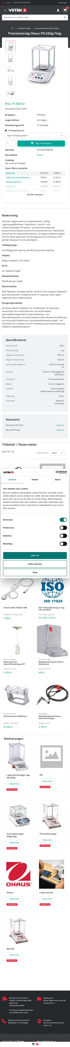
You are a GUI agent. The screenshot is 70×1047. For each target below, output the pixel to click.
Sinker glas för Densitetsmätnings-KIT (14, 662)
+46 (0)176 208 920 (21, 3)
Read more (14, 783)
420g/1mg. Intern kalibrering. (18, 191)
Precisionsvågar (24, 28)
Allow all (35, 555)
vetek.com (47, 1024)
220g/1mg (10, 173)
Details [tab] (35, 479)
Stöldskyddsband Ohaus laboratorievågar (50, 716)
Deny (35, 572)
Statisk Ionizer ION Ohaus (15, 715)
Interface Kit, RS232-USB (15, 607)
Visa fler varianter (35, 195)
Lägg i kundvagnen (41, 143)
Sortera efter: (43, 453)
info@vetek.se (49, 1002)
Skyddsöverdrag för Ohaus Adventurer (51, 662)
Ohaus (40, 155)
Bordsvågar (43, 713)
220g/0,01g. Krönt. (14, 182)
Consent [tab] (12, 479)
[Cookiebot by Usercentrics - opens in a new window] (55, 472)
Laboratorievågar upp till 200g (46, 28)
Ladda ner (60, 425)
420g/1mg (10, 186)
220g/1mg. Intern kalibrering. (18, 178)
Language (62, 3)
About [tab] (57, 479)
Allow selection (35, 564)
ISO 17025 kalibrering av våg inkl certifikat (51, 608)
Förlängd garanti (14, 131)
